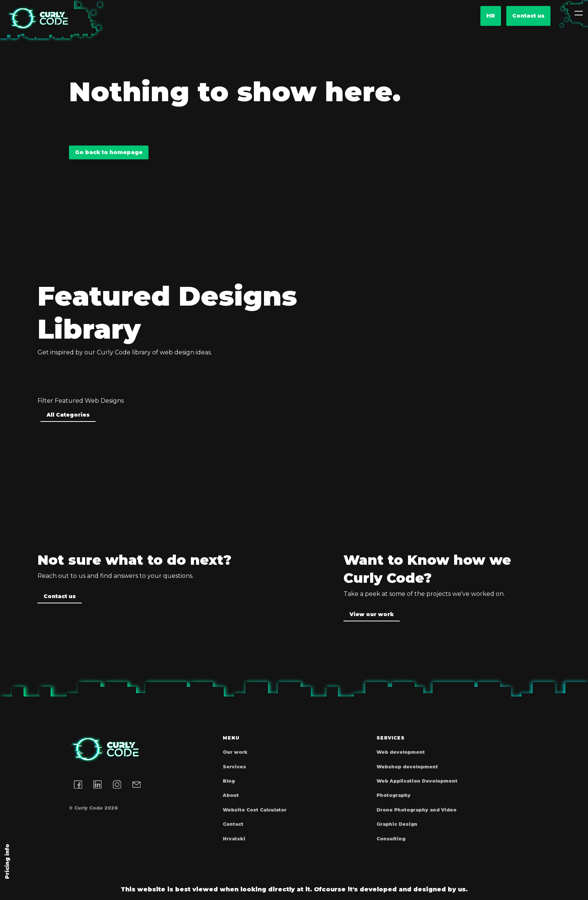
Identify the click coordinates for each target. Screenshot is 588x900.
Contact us (528, 15)
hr (490, 15)
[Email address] (137, 785)
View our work (372, 614)
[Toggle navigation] (578, 13)
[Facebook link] (78, 785)
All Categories (68, 414)
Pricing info (7, 861)
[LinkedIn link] (97, 785)
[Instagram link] (117, 785)
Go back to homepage (108, 152)
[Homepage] (37, 18)
